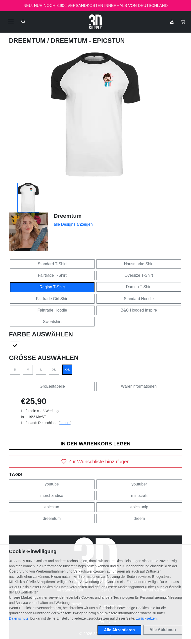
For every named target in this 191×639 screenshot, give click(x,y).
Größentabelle (52, 386)
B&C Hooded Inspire (139, 310)
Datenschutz (18, 618)
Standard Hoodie (139, 299)
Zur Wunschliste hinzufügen (95, 461)
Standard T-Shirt (52, 264)
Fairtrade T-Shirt (52, 275)
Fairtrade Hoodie (52, 310)
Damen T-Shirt (139, 287)
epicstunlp (139, 507)
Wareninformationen (138, 386)
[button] (183, 21)
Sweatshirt (52, 322)
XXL (67, 369)
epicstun (51, 507)
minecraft (139, 495)
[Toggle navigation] (10, 22)
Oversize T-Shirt (139, 275)
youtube (52, 484)
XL (54, 369)
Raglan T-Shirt (52, 287)
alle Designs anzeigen (73, 224)
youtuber (139, 484)
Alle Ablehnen (162, 630)
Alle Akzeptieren (119, 630)
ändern (65, 423)
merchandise (51, 495)
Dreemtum (28, 40)
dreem (139, 518)
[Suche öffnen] (23, 22)
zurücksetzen (146, 618)
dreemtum (52, 518)
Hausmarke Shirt (138, 264)
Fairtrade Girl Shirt (52, 299)
